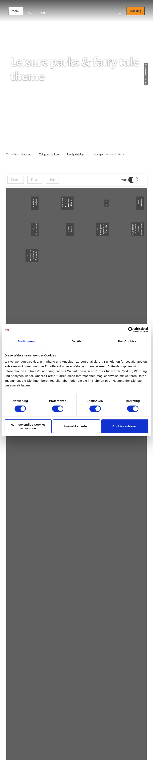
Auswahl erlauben (76, 426)
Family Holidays (75, 154)
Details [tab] (76, 341)
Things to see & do (49, 154)
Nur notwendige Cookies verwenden (28, 426)
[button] (119, 11)
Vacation (26, 154)
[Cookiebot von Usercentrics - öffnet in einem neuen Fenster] (131, 330)
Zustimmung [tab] (27, 341)
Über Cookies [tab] (126, 341)
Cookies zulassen (124, 426)
